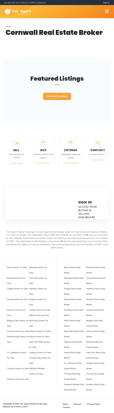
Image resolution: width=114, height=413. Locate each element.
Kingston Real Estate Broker (95, 302)
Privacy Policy (93, 404)
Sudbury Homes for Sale (40, 352)
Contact (66, 407)
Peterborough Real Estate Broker (94, 345)
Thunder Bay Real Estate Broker (72, 377)
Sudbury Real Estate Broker (95, 366)
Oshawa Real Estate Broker (95, 334)
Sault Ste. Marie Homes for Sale (39, 345)
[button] (57, 96)
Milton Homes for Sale (39, 315)
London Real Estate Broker (95, 313)
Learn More (16, 163)
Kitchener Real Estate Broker (73, 313)
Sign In (106, 2)
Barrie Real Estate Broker (72, 270)
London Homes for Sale (39, 310)
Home (65, 404)
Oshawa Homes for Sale (18, 331)
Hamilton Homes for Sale (38, 291)
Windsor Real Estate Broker (95, 387)
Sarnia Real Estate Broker (72, 355)
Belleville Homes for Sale (38, 270)
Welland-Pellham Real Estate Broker (74, 387)
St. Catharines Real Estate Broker (72, 366)
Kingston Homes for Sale (38, 302)
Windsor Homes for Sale (18, 379)
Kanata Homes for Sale (17, 299)
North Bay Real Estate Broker (74, 334)
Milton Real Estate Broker (72, 323)
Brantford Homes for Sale (16, 281)
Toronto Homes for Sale (18, 368)
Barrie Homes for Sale (17, 267)
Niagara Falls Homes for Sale (18, 323)
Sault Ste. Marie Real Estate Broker (95, 355)
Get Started (33, 200)
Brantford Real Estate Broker (74, 281)
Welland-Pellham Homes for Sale (37, 371)
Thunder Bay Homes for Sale (40, 361)
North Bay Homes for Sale (38, 323)
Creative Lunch (21, 406)
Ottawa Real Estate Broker (73, 345)
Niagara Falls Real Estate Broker (94, 323)
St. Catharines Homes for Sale (16, 355)
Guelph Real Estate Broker (72, 291)
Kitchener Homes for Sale (16, 313)
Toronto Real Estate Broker (95, 377)
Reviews (77, 404)
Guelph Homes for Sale (17, 288)
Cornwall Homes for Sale (38, 281)
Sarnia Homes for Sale (39, 336)
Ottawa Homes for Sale (39, 331)
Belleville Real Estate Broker (95, 270)
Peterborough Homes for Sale (18, 339)
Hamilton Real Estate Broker (95, 291)
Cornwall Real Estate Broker (95, 281)
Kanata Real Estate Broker (72, 302)
